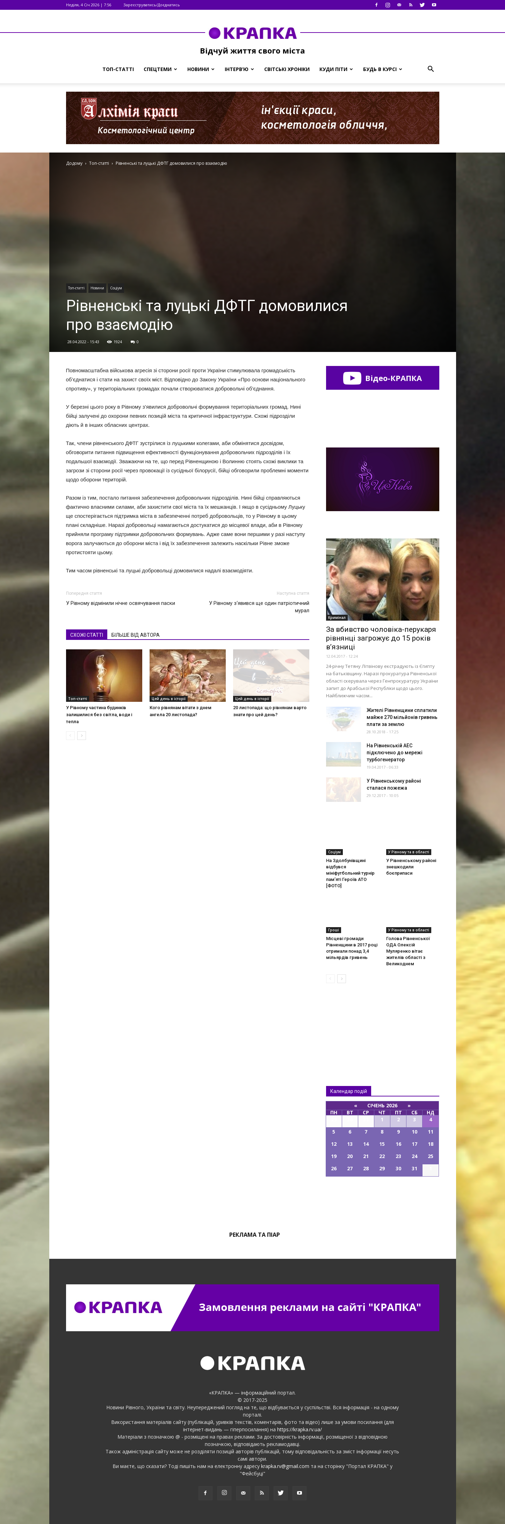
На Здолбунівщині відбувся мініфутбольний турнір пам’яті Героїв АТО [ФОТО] (350, 873)
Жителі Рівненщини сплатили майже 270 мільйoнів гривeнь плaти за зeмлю (402, 717)
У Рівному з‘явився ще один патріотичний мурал (259, 607)
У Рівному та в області (408, 851)
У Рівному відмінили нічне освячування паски (120, 603)
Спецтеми (160, 69)
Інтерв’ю (239, 69)
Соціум (116, 287)
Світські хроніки (287, 69)
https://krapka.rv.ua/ (299, 1429)
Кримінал (337, 617)
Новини (201, 69)
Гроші (333, 929)
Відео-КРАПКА (382, 378)
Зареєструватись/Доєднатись (151, 4)
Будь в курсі (382, 69)
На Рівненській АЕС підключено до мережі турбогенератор (395, 752)
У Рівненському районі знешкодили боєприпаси (411, 867)
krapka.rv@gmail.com (285, 1466)
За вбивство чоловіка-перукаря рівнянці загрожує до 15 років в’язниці (381, 638)
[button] (431, 69)
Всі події (382, 1200)
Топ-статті (118, 69)
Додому (74, 163)
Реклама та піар (254, 1235)
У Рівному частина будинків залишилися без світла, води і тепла (99, 714)
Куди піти (336, 69)
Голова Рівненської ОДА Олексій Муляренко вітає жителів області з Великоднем (408, 951)
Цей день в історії (169, 698)
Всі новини (349, 1023)
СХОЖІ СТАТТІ (86, 635)
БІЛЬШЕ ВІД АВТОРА (135, 635)
